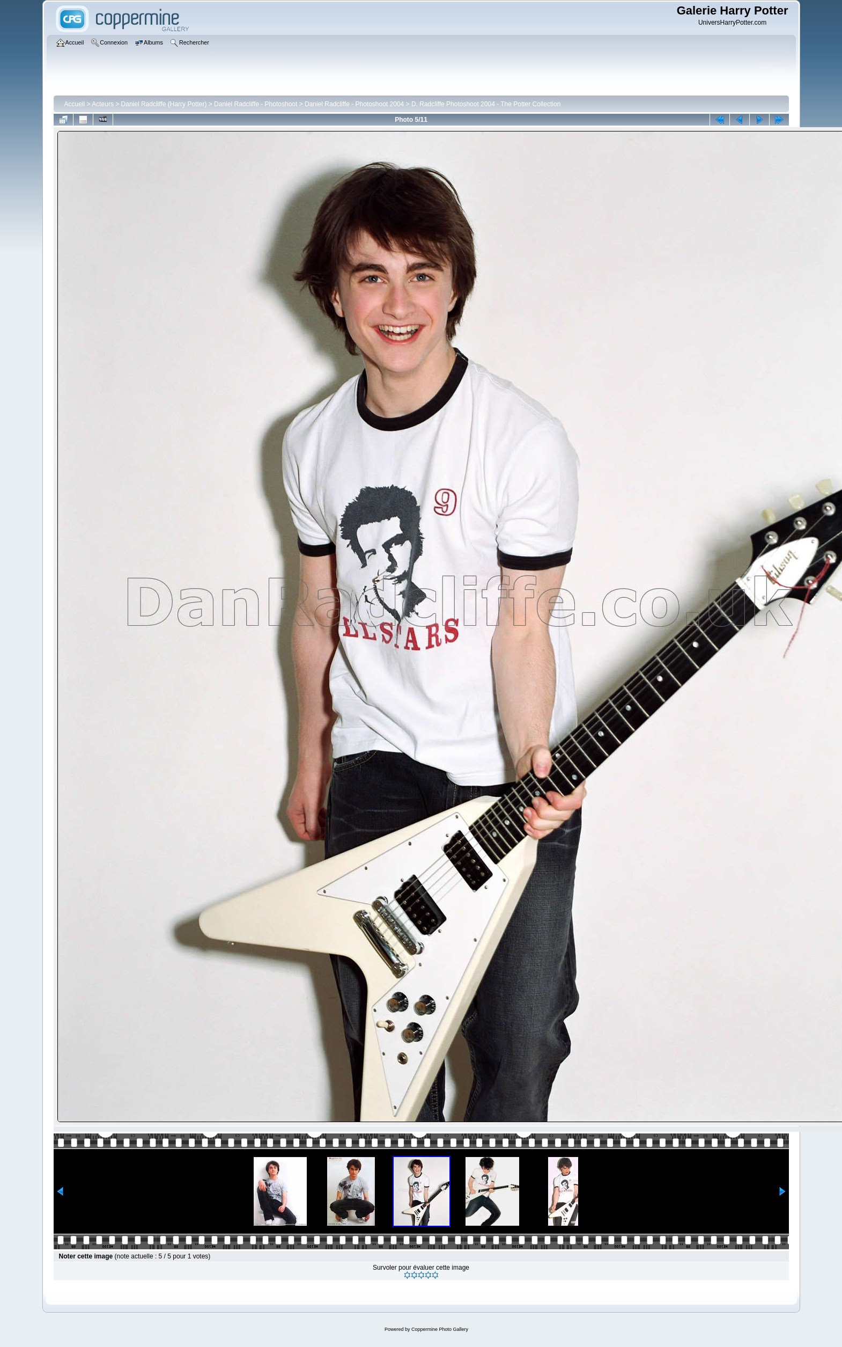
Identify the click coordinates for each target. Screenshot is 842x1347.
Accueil (74, 104)
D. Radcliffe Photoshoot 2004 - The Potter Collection (485, 104)
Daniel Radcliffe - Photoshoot (255, 104)
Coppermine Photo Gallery (439, 1329)
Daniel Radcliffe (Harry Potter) (164, 104)
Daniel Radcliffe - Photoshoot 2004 (354, 104)
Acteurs (103, 104)
